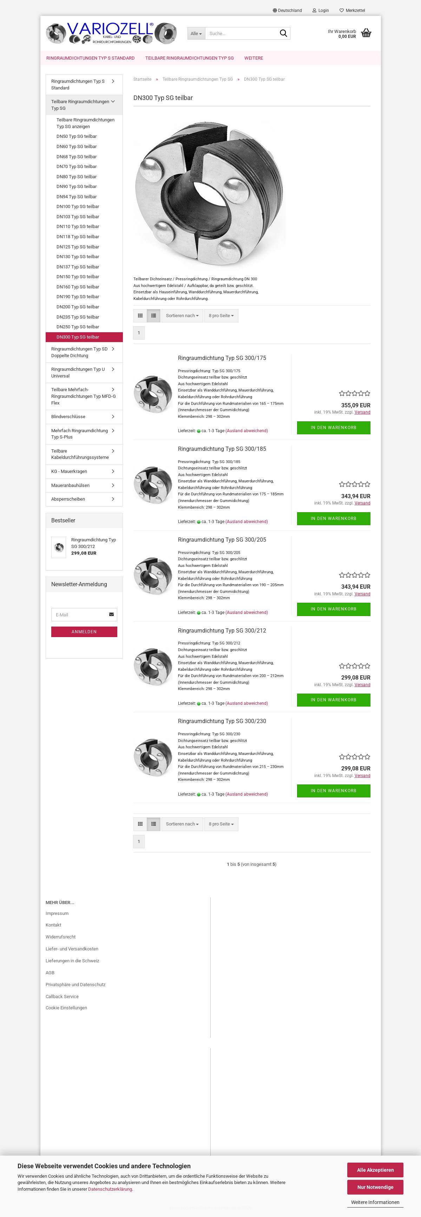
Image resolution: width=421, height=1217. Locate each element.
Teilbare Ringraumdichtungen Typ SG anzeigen (85, 123)
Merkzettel (352, 10)
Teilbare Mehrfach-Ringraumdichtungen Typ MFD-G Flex (83, 396)
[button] (287, 10)
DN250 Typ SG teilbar (78, 326)
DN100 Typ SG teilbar (78, 206)
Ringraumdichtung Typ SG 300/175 (222, 358)
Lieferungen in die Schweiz (72, 960)
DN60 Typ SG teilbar (77, 146)
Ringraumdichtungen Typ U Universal (78, 373)
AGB (50, 972)
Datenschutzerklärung (110, 1189)
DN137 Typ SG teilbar (78, 266)
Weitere (253, 58)
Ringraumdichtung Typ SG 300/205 (222, 539)
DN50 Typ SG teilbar (77, 136)
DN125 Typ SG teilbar (78, 246)
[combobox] (182, 316)
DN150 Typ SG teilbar (78, 276)
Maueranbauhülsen (70, 485)
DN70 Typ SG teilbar (77, 166)
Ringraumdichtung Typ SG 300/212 (222, 630)
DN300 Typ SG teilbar (78, 337)
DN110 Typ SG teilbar (78, 226)
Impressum (57, 913)
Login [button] (321, 10)
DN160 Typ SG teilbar (78, 286)
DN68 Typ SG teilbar (77, 156)
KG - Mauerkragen (69, 471)
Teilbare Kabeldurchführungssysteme (80, 454)
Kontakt (53, 925)
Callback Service (62, 996)
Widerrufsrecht (60, 937)
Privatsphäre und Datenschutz (75, 984)
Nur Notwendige (375, 1187)
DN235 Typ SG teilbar (78, 317)
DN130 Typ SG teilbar (78, 256)
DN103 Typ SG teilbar (78, 216)
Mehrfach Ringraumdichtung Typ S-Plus (79, 434)
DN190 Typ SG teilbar (78, 296)
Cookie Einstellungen (66, 1007)
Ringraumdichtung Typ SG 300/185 (222, 449)
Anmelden (84, 631)
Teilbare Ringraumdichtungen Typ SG (189, 58)
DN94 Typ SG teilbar (77, 196)
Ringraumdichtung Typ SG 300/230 (222, 721)
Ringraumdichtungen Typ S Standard (90, 58)
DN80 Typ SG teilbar (77, 176)
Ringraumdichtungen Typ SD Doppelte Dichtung (79, 352)
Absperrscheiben (68, 499)
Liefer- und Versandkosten (72, 948)
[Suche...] (196, 33)
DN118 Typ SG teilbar (78, 236)
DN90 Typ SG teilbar (77, 186)
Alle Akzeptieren (375, 1170)
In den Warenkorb (333, 427)
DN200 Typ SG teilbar (78, 306)
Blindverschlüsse (68, 416)
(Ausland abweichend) (246, 430)
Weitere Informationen (375, 1202)
